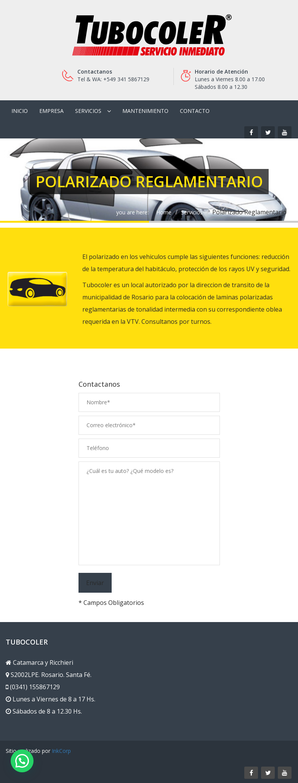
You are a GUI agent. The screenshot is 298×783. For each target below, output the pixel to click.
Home (163, 212)
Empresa (51, 110)
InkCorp (61, 750)
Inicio (19, 110)
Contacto (195, 110)
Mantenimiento (145, 110)
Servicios (88, 110)
